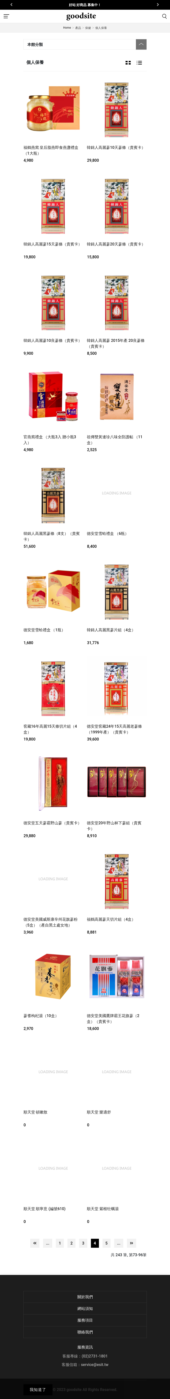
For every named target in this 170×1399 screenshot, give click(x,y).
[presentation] (12, 5)
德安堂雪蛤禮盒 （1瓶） (44, 630)
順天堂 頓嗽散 (35, 1112)
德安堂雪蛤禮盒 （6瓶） (108, 533)
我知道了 (38, 1389)
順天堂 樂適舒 (99, 1112)
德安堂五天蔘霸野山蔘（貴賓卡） (52, 823)
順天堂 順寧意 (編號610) (44, 1208)
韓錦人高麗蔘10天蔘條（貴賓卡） (116, 147)
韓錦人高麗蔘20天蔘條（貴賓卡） (116, 244)
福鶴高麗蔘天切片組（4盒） (111, 919)
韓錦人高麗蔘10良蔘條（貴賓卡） (52, 340)
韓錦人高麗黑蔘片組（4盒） (111, 630)
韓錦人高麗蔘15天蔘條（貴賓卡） (52, 244)
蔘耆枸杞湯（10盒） (41, 1015)
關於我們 (85, 1297)
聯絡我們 (85, 1332)
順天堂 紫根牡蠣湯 (103, 1208)
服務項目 (85, 1320)
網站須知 (85, 1308)
